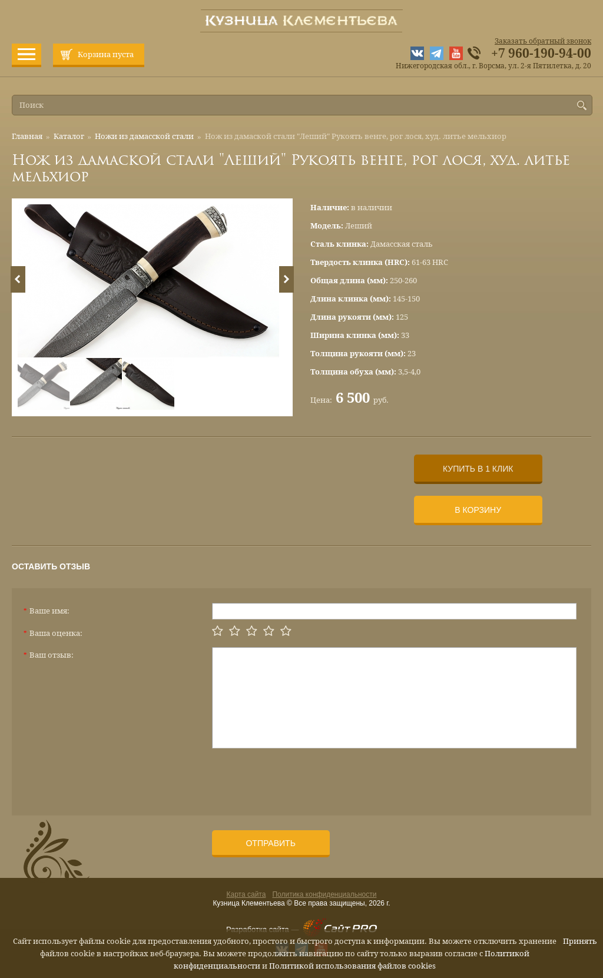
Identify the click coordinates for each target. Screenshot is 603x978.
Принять (580, 941)
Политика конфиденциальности (324, 894)
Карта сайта (246, 894)
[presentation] (301, 777)
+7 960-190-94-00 (541, 54)
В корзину (478, 510)
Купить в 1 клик (478, 468)
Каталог (69, 136)
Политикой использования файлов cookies (352, 966)
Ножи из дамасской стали (144, 136)
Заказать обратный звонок (543, 41)
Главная (27, 136)
